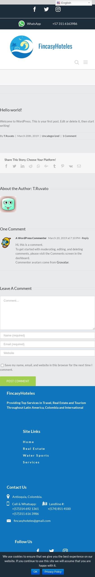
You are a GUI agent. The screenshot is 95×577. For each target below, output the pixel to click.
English (64, 3)
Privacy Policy (53, 571)
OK (35, 571)
